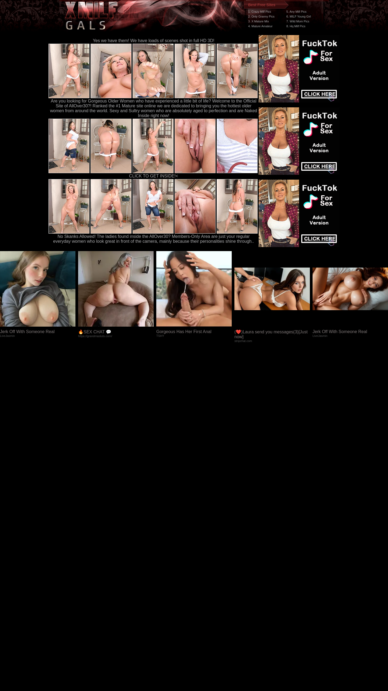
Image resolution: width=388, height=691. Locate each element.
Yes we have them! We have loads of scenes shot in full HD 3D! (153, 40)
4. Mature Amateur (260, 26)
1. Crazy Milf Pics (259, 11)
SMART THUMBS (203, 589)
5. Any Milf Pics (296, 11)
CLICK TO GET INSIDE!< (153, 176)
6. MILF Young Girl (298, 16)
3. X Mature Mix (258, 21)
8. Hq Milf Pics (295, 26)
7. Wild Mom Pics (297, 21)
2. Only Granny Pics (261, 16)
